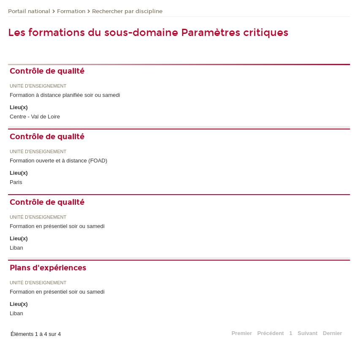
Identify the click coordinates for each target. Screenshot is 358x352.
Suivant (307, 333)
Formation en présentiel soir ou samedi (57, 226)
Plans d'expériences (48, 267)
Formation (71, 11)
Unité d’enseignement (38, 86)
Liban (16, 248)
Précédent (271, 333)
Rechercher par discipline (127, 11)
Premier (241, 333)
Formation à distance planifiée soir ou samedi (65, 95)
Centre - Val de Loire (35, 116)
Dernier (332, 333)
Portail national (29, 11)
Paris (16, 182)
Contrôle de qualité (47, 71)
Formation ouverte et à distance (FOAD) (58, 160)
